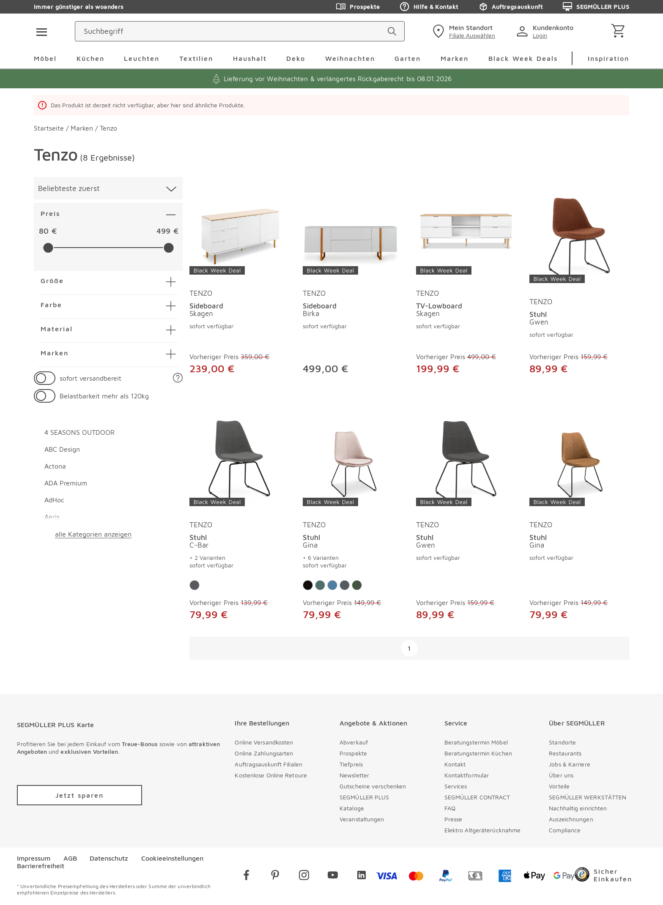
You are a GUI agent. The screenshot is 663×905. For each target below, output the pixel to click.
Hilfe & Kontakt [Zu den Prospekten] (429, 6)
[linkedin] (361, 876)
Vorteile (559, 786)
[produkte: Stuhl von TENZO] (579, 286)
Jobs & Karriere (569, 764)
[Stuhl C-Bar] (239, 462)
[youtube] (333, 876)
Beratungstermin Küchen (478, 753)
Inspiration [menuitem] (608, 58)
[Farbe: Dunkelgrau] (345, 585)
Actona (55, 466)
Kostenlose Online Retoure (271, 775)
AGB (70, 858)
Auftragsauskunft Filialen (268, 764)
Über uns (561, 775)
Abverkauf (354, 742)
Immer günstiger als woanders (79, 6)
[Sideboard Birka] (353, 231)
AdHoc (54, 500)
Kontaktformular (466, 775)
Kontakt (455, 764)
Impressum (33, 858)
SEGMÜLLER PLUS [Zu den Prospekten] (596, 6)
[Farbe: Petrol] (320, 585)
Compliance (565, 830)
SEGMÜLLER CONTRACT (477, 797)
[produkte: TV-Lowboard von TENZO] (466, 286)
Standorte (562, 742)
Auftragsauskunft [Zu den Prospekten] (510, 6)
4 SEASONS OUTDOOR (79, 432)
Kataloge (352, 808)
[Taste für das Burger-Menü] (39, 31)
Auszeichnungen (571, 819)
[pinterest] (275, 876)
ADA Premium (65, 483)
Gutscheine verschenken (373, 786)
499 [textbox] (163, 230)
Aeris (52, 517)
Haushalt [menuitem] (250, 58)
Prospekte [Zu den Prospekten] (358, 6)
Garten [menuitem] (408, 58)
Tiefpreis (351, 764)
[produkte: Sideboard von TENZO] (239, 286)
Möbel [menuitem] (45, 58)
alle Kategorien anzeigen (93, 534)
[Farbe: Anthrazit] (194, 585)
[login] (573, 31)
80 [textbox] (44, 230)
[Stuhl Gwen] (579, 239)
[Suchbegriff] (298, 31)
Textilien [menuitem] (196, 58)
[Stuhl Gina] (353, 462)
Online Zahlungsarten (264, 753)
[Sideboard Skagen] (239, 231)
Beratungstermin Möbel (476, 742)
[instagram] (304, 876)
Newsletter (354, 775)
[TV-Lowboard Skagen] (466, 231)
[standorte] (489, 31)
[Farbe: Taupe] (308, 585)
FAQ (449, 808)
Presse (453, 819)
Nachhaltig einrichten (578, 808)
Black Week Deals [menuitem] (523, 58)
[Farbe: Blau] (332, 585)
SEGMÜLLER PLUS (364, 797)
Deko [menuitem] (295, 58)
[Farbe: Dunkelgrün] (357, 585)
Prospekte (353, 753)
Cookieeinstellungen (172, 858)
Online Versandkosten (264, 742)
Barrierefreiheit (40, 866)
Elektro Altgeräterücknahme (482, 830)
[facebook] (246, 876)
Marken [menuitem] (454, 58)
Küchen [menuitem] (90, 58)
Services (455, 786)
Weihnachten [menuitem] (350, 58)
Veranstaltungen (362, 819)
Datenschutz (109, 858)
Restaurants (565, 753)
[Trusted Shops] (611, 876)
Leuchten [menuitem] (141, 58)
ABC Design (62, 449)
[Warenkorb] (619, 31)
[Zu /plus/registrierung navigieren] (79, 795)
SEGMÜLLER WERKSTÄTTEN (587, 797)
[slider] (48, 248)
